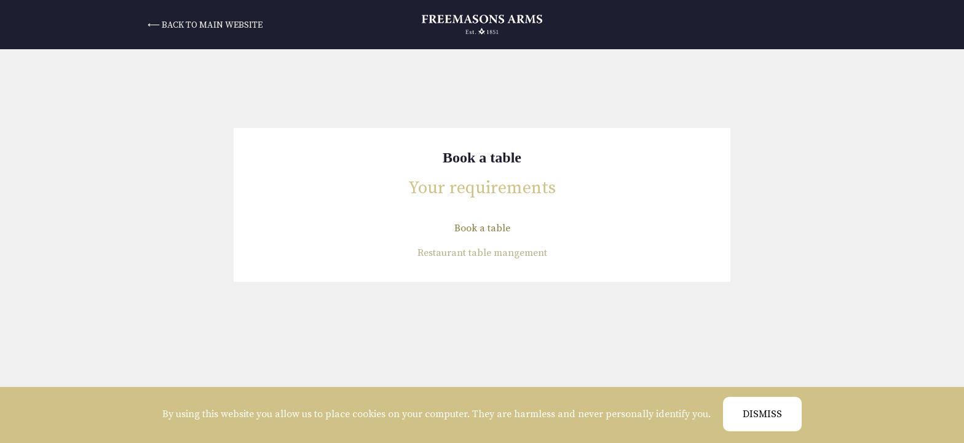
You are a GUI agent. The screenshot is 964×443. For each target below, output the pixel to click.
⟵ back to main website (205, 25)
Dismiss (762, 414)
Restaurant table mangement (482, 253)
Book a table (482, 228)
